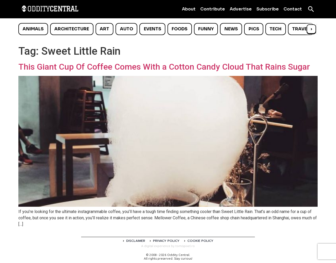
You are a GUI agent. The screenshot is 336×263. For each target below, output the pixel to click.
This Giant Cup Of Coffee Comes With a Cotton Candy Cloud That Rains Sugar (164, 67)
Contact (293, 9)
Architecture (71, 29)
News (231, 29)
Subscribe (267, 9)
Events (152, 29)
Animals (33, 29)
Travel (300, 29)
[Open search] (311, 9)
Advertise (241, 9)
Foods (179, 29)
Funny (206, 29)
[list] (168, 29)
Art (104, 29)
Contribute (212, 9)
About (189, 9)
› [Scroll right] (311, 29)
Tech (275, 29)
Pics (254, 29)
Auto (126, 29)
